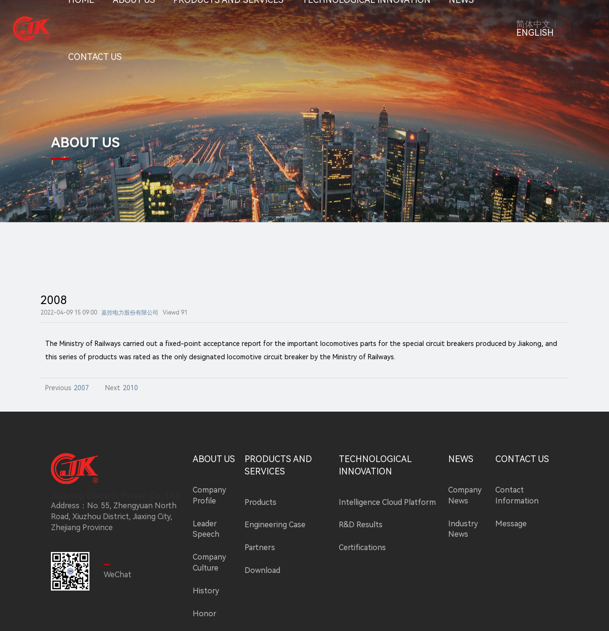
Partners (260, 547)
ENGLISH (535, 33)
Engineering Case (275, 524)
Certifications (362, 547)
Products (260, 502)
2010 (130, 388)
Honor (204, 613)
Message (511, 523)
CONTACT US (95, 57)
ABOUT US (214, 459)
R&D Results (361, 524)
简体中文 (533, 24)
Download (262, 570)
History (206, 590)
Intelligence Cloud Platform (387, 502)
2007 (81, 388)
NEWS (460, 459)
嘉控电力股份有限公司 (129, 312)
